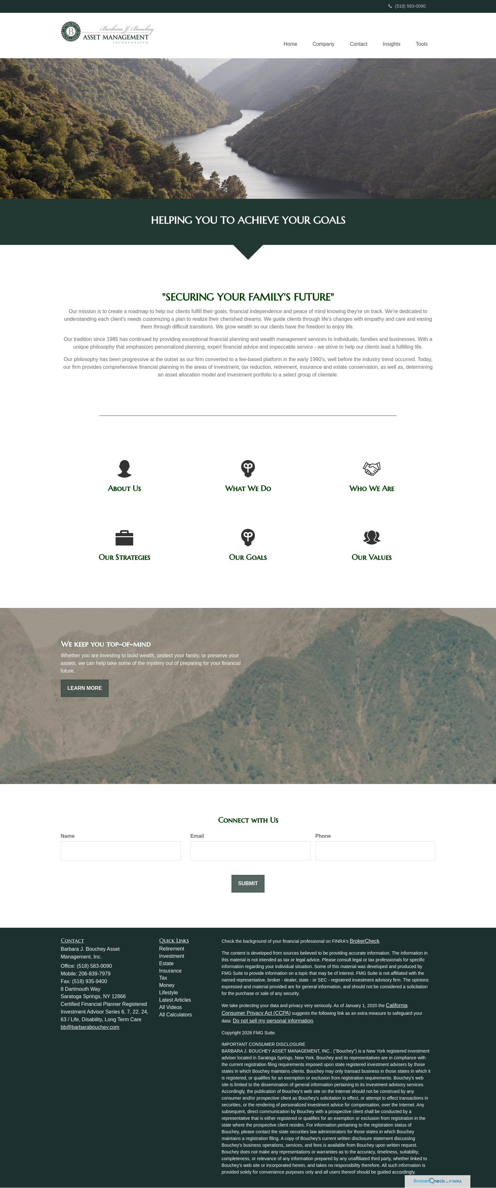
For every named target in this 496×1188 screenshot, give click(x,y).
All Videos (170, 1007)
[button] (321, 35)
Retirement (171, 949)
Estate (166, 963)
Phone (323, 836)
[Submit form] (248, 884)
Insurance (170, 971)
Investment (171, 956)
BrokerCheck (364, 941)
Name (68, 836)
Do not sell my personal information (273, 1021)
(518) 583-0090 (407, 6)
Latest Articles (175, 1000)
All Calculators (175, 1015)
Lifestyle (168, 993)
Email (197, 836)
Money (167, 985)
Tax (163, 978)
